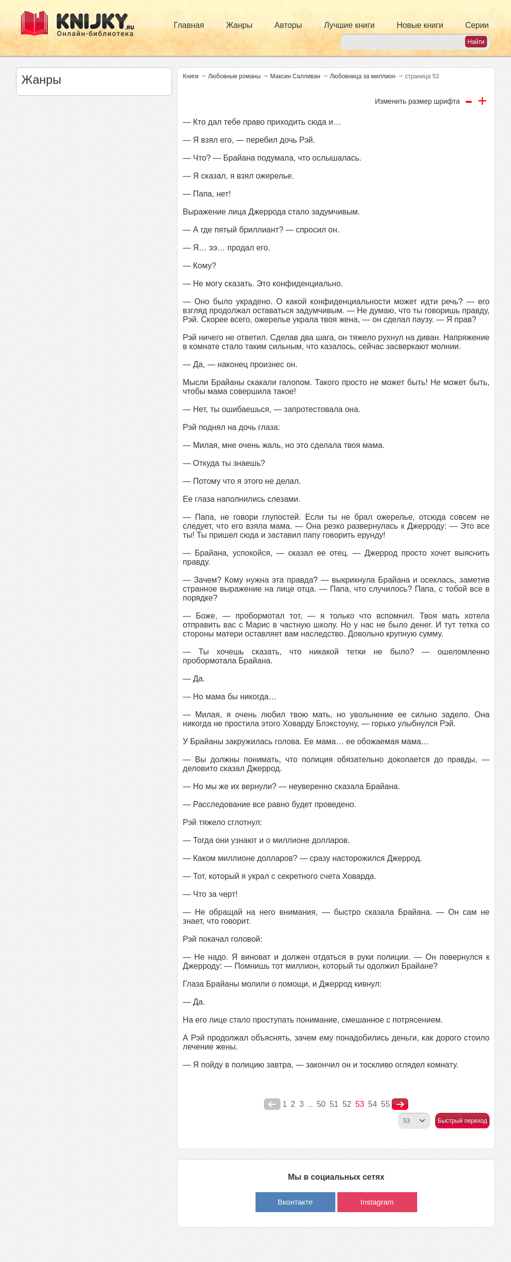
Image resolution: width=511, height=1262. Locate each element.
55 (385, 1104)
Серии (477, 25)
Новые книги (420, 25)
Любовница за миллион (362, 76)
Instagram (377, 1202)
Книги (190, 76)
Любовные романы (234, 76)
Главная (189, 25)
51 (333, 1104)
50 (321, 1104)
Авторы (288, 25)
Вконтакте (295, 1202)
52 (346, 1104)
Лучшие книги (349, 25)
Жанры (239, 25)
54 (372, 1104)
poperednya (272, 1104)
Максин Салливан (295, 76)
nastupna (400, 1104)
